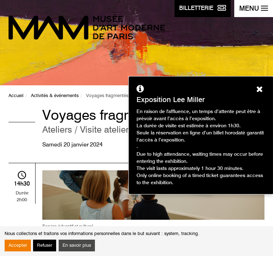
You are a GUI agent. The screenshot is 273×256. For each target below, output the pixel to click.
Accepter (18, 245)
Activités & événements (55, 96)
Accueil (16, 96)
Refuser (44, 245)
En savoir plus (77, 245)
